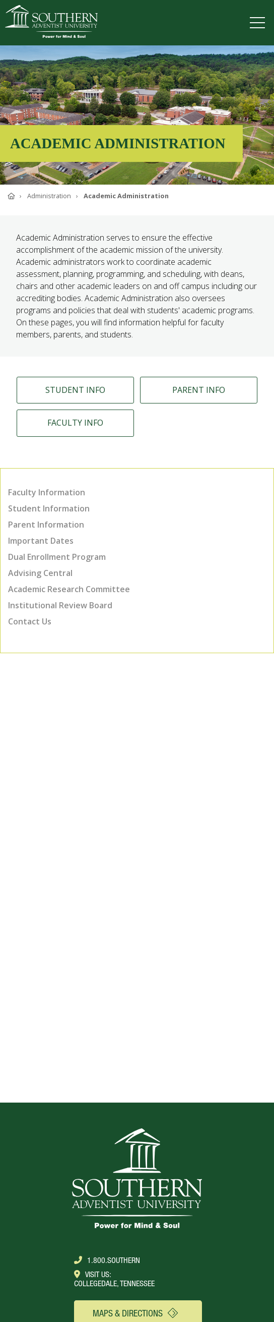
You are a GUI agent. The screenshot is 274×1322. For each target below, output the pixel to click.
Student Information (49, 508)
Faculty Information (46, 492)
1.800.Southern (107, 1259)
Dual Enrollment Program (57, 556)
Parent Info (198, 393)
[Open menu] (259, 22)
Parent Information (46, 524)
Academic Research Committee (69, 589)
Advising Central (40, 573)
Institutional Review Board (60, 605)
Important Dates (41, 540)
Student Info (75, 393)
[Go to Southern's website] (51, 22)
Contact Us (29, 621)
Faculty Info (75, 426)
